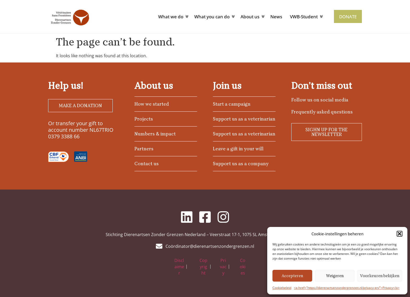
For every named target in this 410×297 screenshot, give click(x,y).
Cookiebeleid (281, 287)
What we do (170, 17)
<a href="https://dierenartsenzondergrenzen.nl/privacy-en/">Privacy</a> (347, 287)
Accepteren (292, 275)
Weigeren (335, 275)
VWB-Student (304, 17)
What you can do (212, 17)
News (276, 17)
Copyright (203, 267)
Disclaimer (179, 267)
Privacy (223, 267)
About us (250, 17)
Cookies (243, 267)
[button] (399, 233)
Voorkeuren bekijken (379, 275)
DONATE (348, 17)
